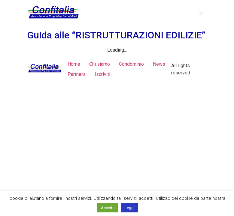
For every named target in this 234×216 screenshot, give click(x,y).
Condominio (131, 64)
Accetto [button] (108, 208)
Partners (77, 74)
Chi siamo (99, 64)
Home (74, 64)
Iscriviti (102, 74)
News (159, 64)
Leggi (130, 208)
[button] (201, 13)
